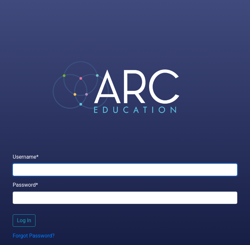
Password (25, 185)
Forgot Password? (34, 236)
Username (25, 157)
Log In (24, 220)
